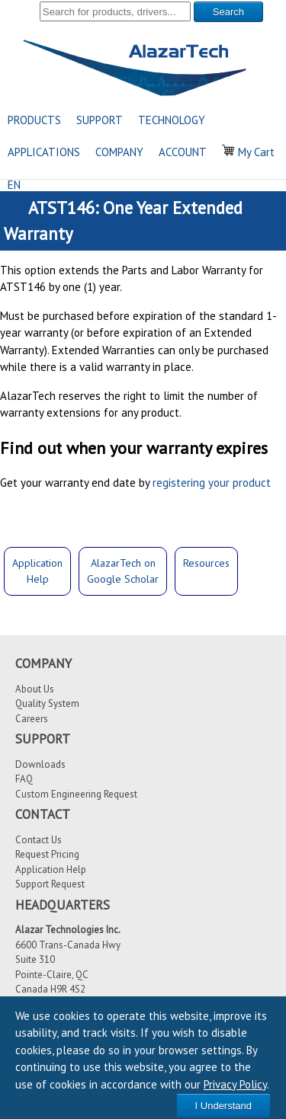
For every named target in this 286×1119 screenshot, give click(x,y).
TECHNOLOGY (171, 120)
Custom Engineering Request (76, 794)
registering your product (212, 482)
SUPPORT (99, 120)
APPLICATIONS (44, 152)
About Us (34, 689)
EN (14, 184)
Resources (206, 563)
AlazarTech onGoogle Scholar (123, 571)
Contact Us (38, 839)
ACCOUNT (183, 152)
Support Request (50, 884)
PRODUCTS (34, 120)
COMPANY (119, 152)
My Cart (248, 152)
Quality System (47, 703)
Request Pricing (47, 854)
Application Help (50, 869)
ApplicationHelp (37, 571)
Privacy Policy (235, 1084)
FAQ (24, 778)
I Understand (223, 1105)
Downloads (40, 764)
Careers (31, 718)
